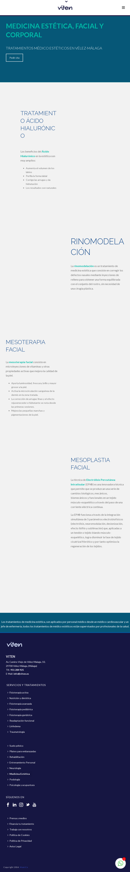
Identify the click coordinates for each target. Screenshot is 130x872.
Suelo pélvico (15, 745)
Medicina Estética (18, 773)
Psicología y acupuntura (21, 785)
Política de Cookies (18, 835)
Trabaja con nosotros (19, 829)
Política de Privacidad (19, 840)
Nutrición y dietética (19, 698)
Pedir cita (14, 57)
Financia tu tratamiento (20, 823)
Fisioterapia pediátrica (20, 709)
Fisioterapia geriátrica (19, 715)
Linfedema (13, 726)
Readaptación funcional (20, 720)
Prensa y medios (17, 818)
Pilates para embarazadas (21, 751)
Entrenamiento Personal (21, 762)
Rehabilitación (15, 756)
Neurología (14, 768)
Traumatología (16, 731)
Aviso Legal (14, 846)
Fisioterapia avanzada (19, 703)
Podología (13, 779)
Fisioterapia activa (17, 692)
